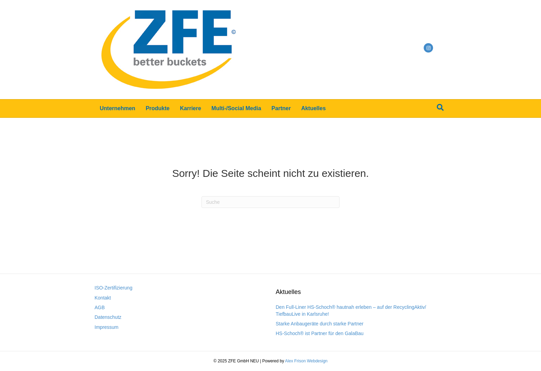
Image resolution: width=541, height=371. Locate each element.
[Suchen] (440, 107)
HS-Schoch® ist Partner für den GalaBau (320, 333)
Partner (281, 108)
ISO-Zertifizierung (113, 288)
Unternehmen (117, 108)
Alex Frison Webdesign (306, 361)
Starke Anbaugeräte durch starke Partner (319, 323)
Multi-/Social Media (236, 108)
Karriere (190, 108)
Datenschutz (108, 317)
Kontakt (103, 298)
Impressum (106, 327)
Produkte (157, 108)
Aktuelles (313, 108)
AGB (100, 307)
